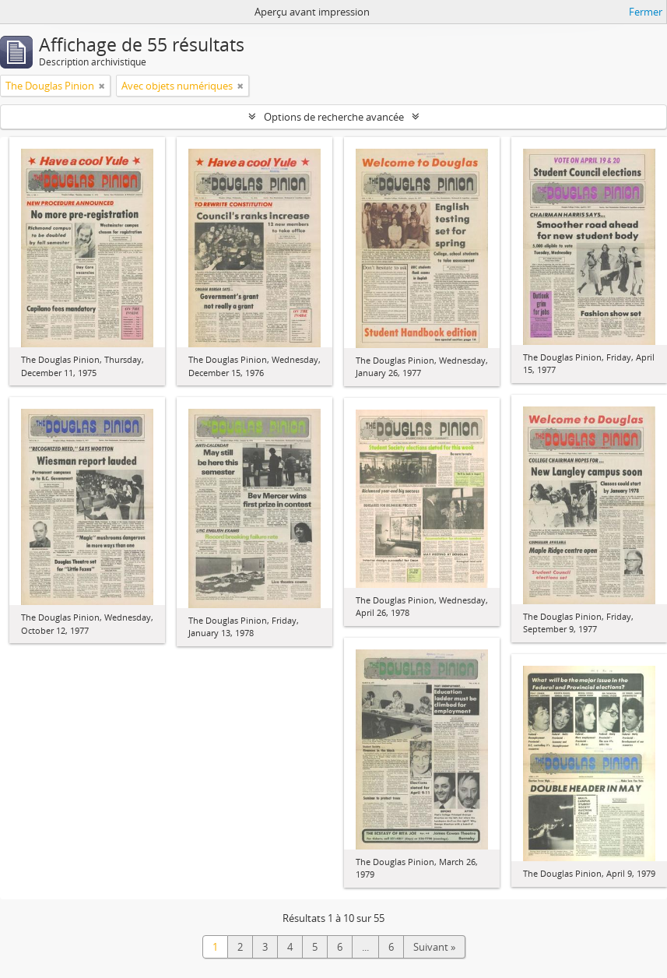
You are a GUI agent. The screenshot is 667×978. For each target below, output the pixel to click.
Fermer (645, 12)
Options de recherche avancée (334, 117)
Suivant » (434, 947)
